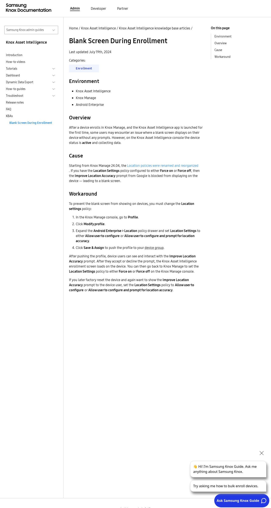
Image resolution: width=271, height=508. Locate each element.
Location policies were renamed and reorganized (162, 165)
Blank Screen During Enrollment (30, 123)
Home (73, 28)
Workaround (222, 57)
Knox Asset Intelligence (98, 28)
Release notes (15, 102)
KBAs (9, 116)
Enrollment (84, 68)
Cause (218, 50)
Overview (220, 43)
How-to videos (15, 62)
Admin (75, 8)
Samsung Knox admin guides (25, 30)
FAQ (8, 109)
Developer (98, 8)
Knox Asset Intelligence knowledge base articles (154, 28)
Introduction (14, 55)
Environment (222, 36)
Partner (122, 8)
